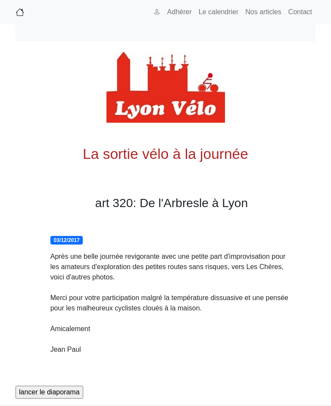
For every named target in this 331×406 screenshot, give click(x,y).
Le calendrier (219, 11)
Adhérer (179, 11)
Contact (300, 11)
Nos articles (263, 11)
